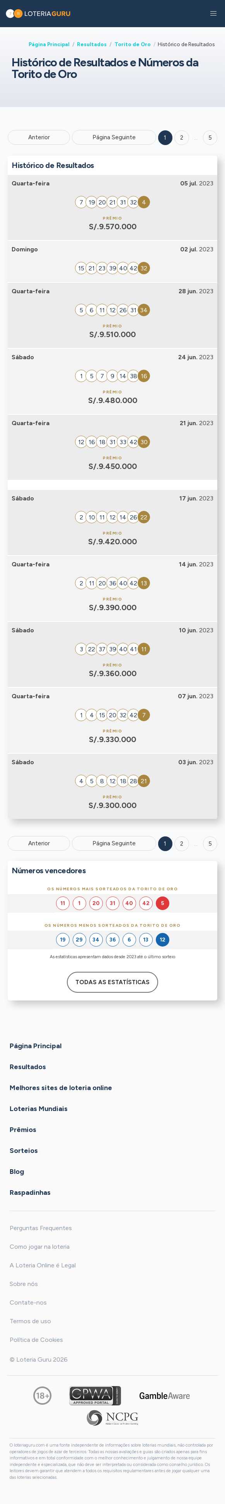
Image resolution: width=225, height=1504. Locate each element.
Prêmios (23, 1129)
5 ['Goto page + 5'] (210, 137)
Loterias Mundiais (39, 1108)
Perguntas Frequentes (41, 1228)
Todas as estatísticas (112, 982)
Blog (17, 1171)
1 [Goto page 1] (165, 137)
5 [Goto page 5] (210, 843)
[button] (213, 13)
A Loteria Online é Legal (43, 1265)
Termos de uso (30, 1321)
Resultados (92, 44)
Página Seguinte (114, 137)
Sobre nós (24, 1284)
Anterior (39, 137)
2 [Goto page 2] (181, 137)
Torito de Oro (132, 44)
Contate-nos (28, 1302)
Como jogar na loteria (40, 1246)
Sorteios (24, 1150)
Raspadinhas (30, 1192)
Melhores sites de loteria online (61, 1087)
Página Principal (49, 44)
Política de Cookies (36, 1339)
